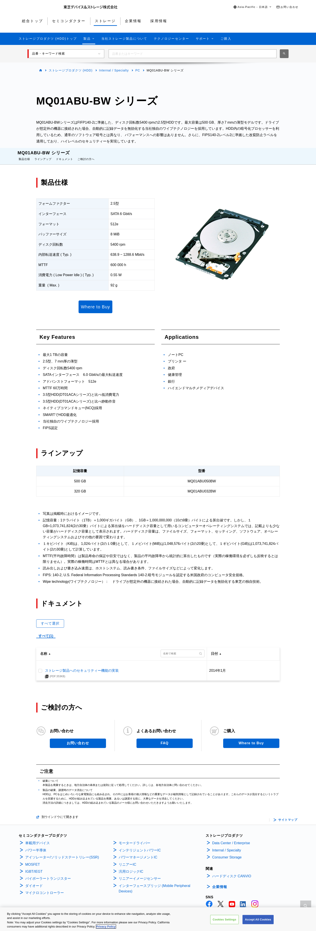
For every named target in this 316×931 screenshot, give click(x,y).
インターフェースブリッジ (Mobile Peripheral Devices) (154, 884)
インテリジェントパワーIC (140, 846)
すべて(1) (45, 631)
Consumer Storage (227, 853)
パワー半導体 (35, 846)
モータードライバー (134, 838)
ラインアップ (43, 154)
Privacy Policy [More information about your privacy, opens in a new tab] (106, 927)
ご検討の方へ (86, 154)
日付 (214, 649)
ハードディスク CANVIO (231, 872)
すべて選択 (50, 619)
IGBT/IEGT (34, 867)
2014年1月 (217, 666)
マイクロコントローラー (44, 888)
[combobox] (192, 53)
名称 (43, 649)
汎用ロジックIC (131, 867)
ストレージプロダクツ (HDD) (71, 70)
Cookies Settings (224, 920)
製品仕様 (24, 154)
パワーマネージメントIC (138, 853)
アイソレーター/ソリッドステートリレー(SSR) (62, 853)
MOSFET (32, 860)
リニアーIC (127, 860)
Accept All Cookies (258, 920)
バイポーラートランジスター (48, 874)
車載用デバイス (37, 838)
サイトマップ (287, 815)
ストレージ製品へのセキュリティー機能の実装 (82, 666)
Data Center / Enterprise (231, 838)
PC (137, 70)
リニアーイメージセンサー (140, 874)
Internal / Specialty (114, 70)
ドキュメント (64, 154)
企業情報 (219, 882)
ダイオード (34, 881)
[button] (252, 7)
